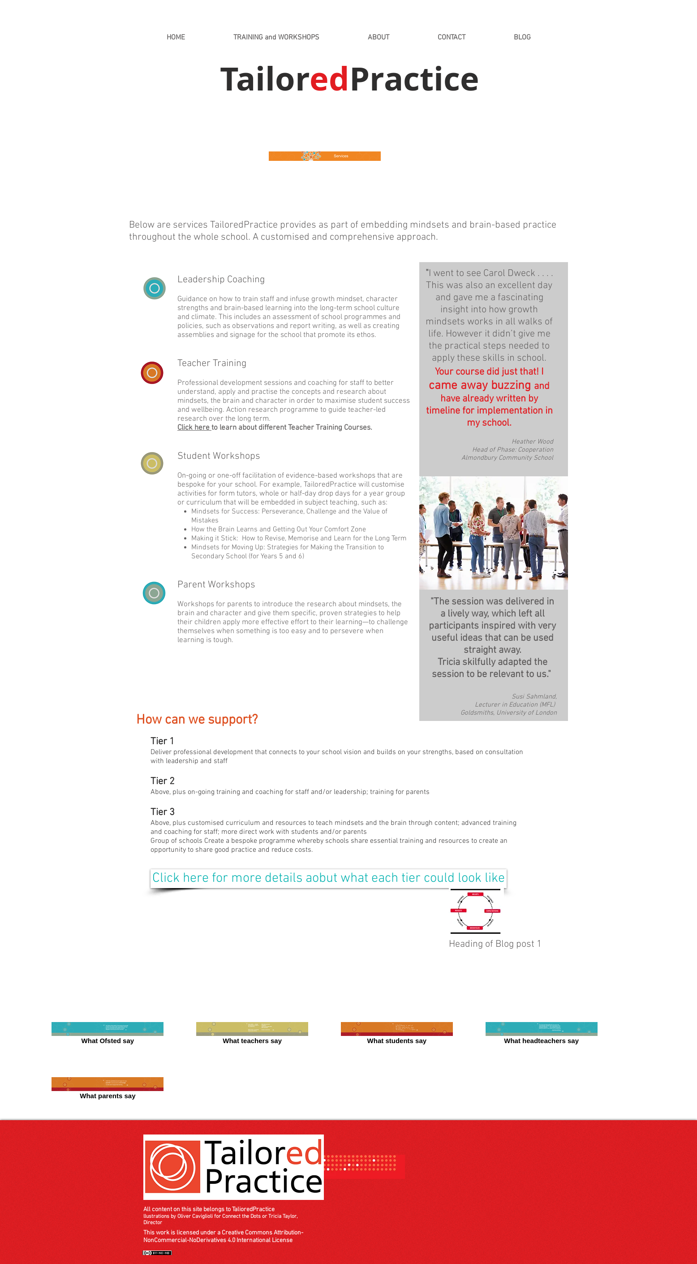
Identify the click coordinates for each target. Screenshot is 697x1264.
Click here (194, 427)
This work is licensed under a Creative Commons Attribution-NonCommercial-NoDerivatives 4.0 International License (223, 1236)
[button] (276, 37)
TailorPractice (349, 78)
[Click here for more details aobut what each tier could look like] (329, 878)
